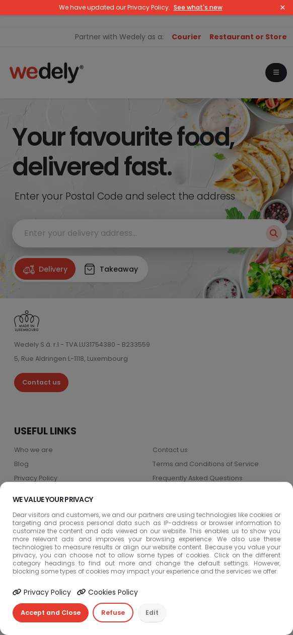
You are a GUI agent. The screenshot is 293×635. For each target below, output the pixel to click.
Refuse (113, 612)
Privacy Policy (42, 592)
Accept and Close (51, 612)
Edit (152, 612)
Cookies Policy (107, 592)
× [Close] (282, 8)
